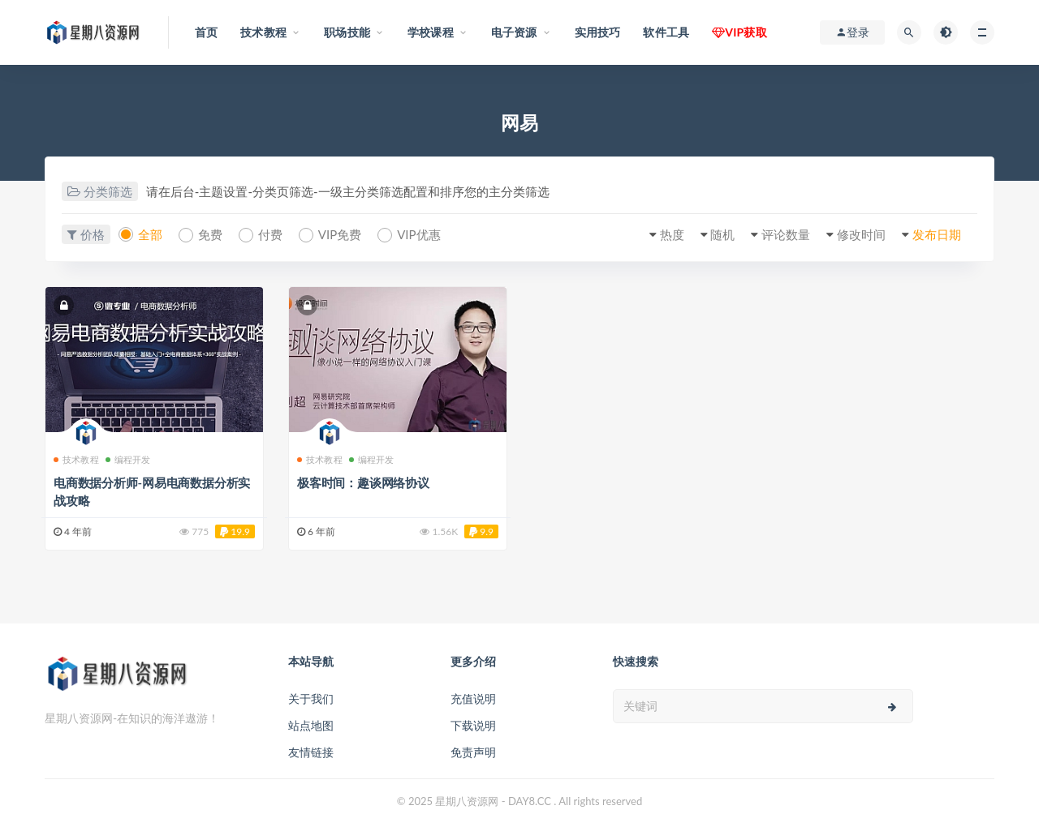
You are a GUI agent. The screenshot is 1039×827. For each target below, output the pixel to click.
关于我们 (311, 698)
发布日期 (936, 234)
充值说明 (473, 698)
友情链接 (311, 752)
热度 (672, 234)
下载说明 (473, 725)
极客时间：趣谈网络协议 (363, 482)
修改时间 (861, 234)
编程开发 (128, 459)
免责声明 (473, 752)
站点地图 (311, 725)
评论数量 (785, 234)
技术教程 (76, 459)
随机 (722, 234)
